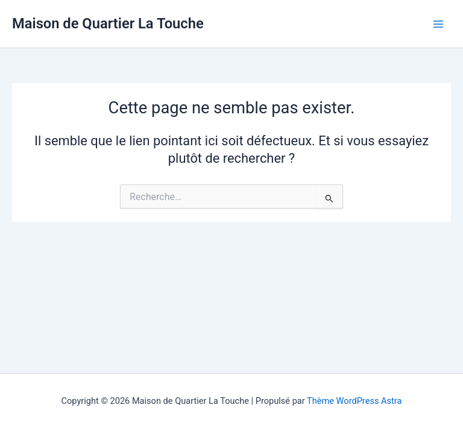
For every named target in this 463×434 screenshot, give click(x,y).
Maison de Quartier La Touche (108, 23)
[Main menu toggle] (438, 24)
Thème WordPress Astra (354, 400)
